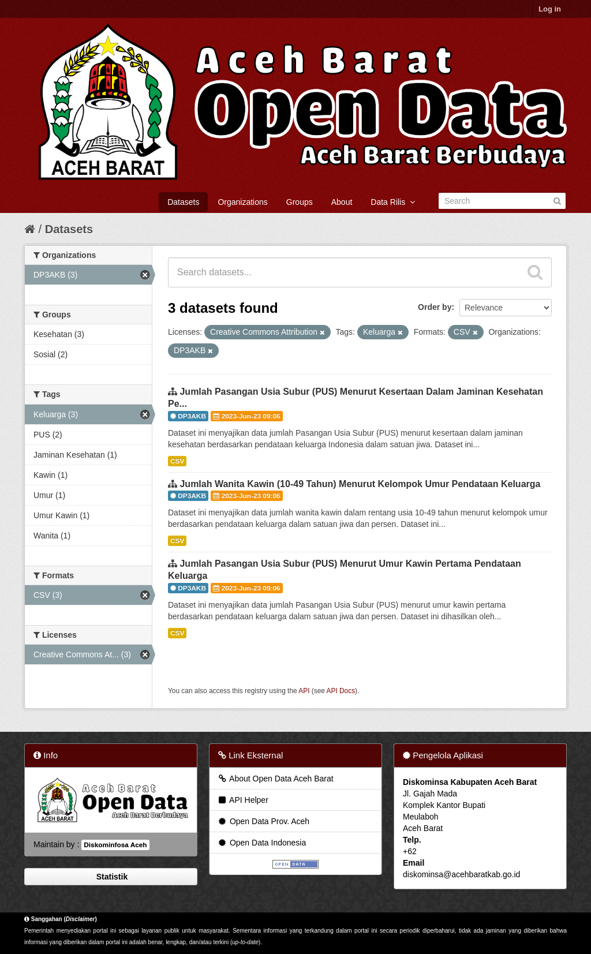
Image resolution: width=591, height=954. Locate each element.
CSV (177, 461)
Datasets (183, 202)
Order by (434, 307)
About (342, 202)
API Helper (242, 800)
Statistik (111, 876)
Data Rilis (393, 202)
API (303, 691)
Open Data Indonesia (261, 842)
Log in (549, 9)
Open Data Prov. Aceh (263, 821)
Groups (299, 202)
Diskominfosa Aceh (115, 845)
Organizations (242, 202)
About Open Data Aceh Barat (275, 778)
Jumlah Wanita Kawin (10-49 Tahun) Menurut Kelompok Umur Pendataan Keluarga (359, 484)
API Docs (341, 691)
